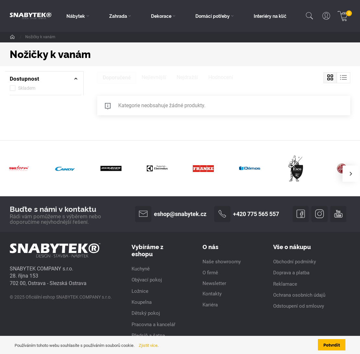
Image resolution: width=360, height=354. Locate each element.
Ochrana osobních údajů (299, 295)
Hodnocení (220, 77)
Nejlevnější (154, 77)
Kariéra (210, 305)
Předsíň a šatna (148, 335)
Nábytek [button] (75, 16)
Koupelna (142, 302)
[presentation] (351, 174)
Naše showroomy (222, 262)
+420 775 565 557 (246, 214)
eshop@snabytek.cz (170, 214)
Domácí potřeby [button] (212, 16)
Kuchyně (141, 269)
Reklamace (285, 284)
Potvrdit (331, 345)
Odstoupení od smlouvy (298, 306)
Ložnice (140, 291)
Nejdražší (187, 77)
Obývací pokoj (147, 280)
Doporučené (117, 77)
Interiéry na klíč (270, 16)
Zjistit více (148, 345)
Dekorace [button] (161, 16)
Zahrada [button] (118, 16)
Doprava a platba (291, 273)
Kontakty (212, 294)
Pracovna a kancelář (153, 324)
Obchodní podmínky (294, 262)
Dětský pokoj (146, 313)
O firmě (210, 273)
